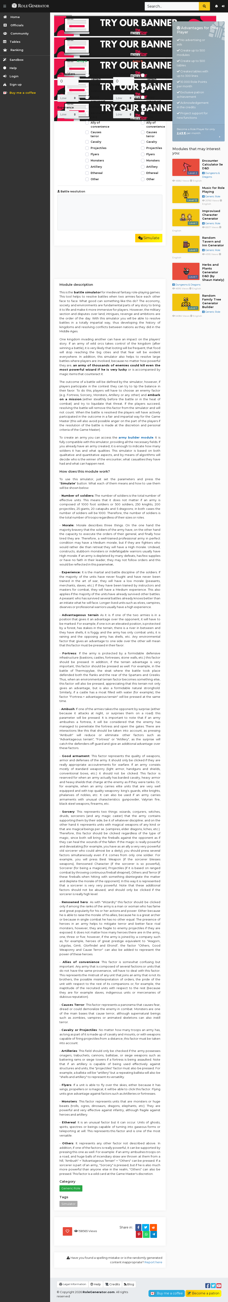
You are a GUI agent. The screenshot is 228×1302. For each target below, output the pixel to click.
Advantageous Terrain (101, 77)
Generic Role (70, 1188)
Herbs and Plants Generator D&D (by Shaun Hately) (213, 272)
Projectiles (98, 148)
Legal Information (72, 1284)
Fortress (96, 84)
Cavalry (96, 141)
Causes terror (96, 134)
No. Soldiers (66, 74)
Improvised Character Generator (211, 214)
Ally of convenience (100, 124)
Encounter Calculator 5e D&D (212, 164)
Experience (65, 107)
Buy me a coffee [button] (167, 1293)
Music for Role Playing (213, 189)
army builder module (135, 437)
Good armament (98, 99)
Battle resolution (71, 191)
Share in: (126, 1227)
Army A (82, 61)
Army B (137, 61)
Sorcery (96, 106)
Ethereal (97, 173)
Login (223, 6)
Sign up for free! (216, 6)
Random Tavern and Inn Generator (213, 241)
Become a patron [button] (203, 1293)
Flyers (95, 154)
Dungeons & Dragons (186, 284)
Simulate (148, 238)
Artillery (96, 166)
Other (95, 179)
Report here (153, 1262)
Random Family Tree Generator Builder (211, 301)
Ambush (97, 91)
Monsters (97, 160)
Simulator (68, 1204)
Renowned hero (98, 115)
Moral (61, 91)
